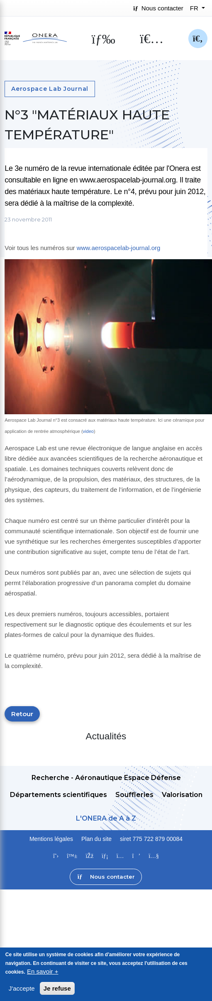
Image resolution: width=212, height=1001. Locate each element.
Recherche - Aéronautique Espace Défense (106, 778)
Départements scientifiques (58, 795)
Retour (22, 714)
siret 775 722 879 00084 (151, 839)
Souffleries (134, 795)
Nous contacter (158, 8)
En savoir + (42, 972)
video (88, 431)
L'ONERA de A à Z (106, 818)
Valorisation (182, 795)
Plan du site (96, 839)
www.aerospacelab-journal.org (119, 247)
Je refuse (57, 989)
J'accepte (22, 989)
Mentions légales (51, 839)
